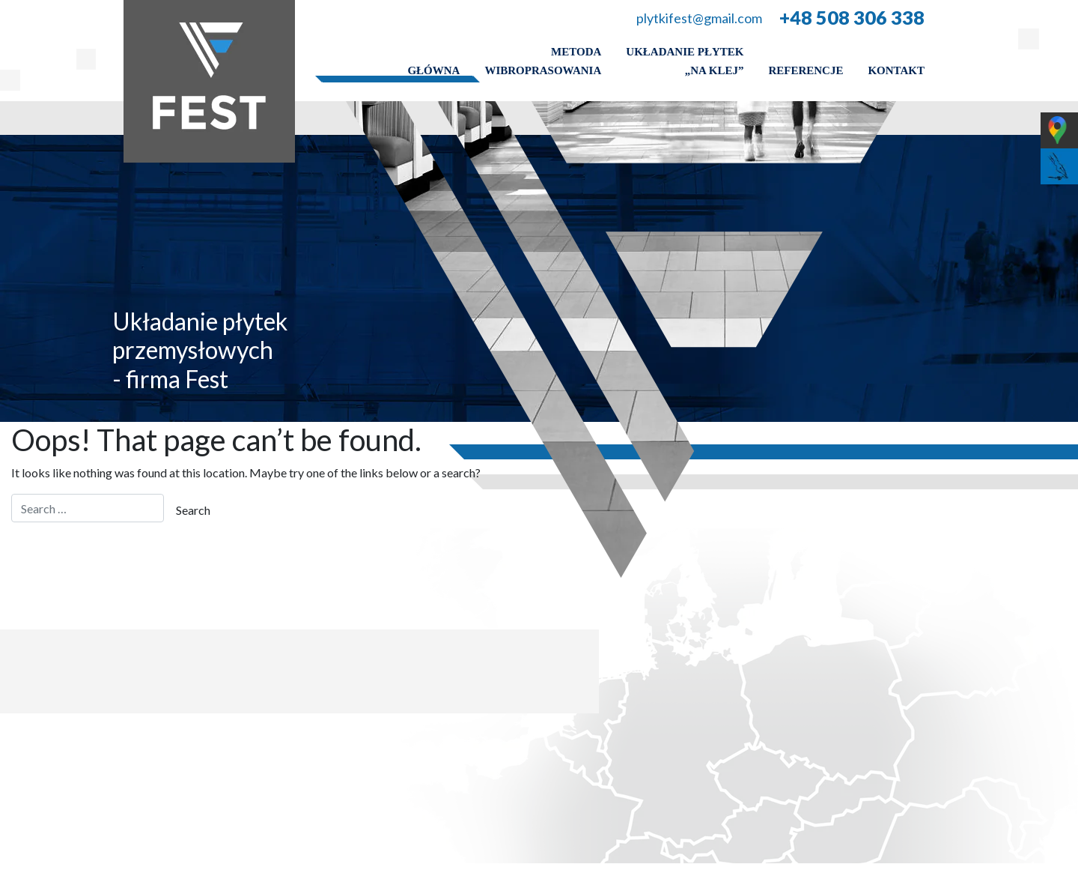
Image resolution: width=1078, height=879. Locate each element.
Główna (433, 70)
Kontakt (896, 70)
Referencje (805, 70)
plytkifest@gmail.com (699, 18)
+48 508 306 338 (852, 17)
